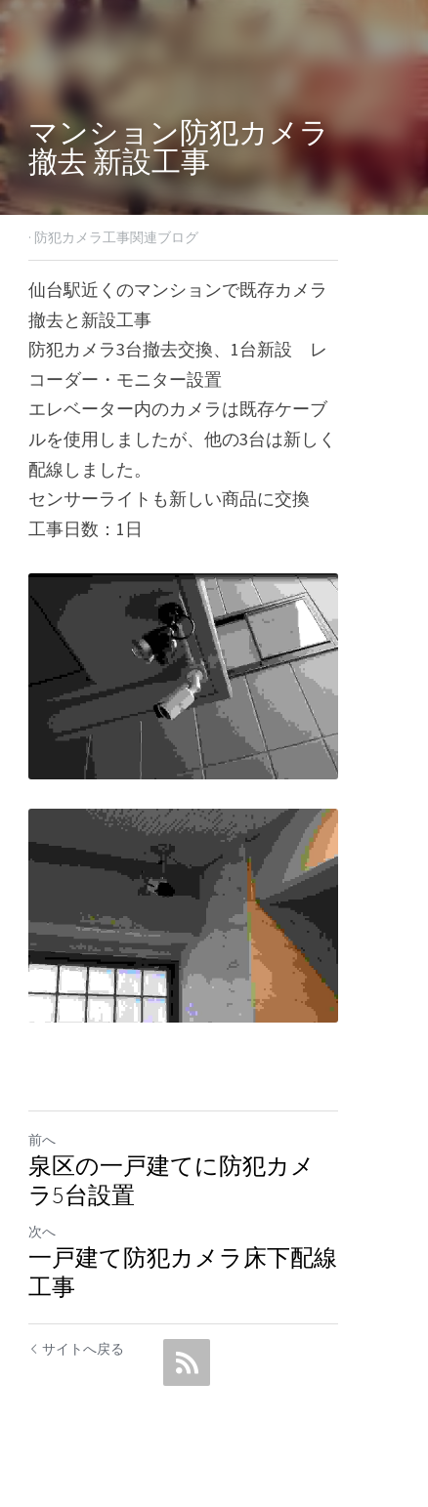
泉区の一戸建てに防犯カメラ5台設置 (213, 1233)
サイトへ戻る (76, 1372)
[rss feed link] (186, 1385)
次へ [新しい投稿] (42, 1284)
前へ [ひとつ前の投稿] (42, 1192)
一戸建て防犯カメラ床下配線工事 (206, 1310)
